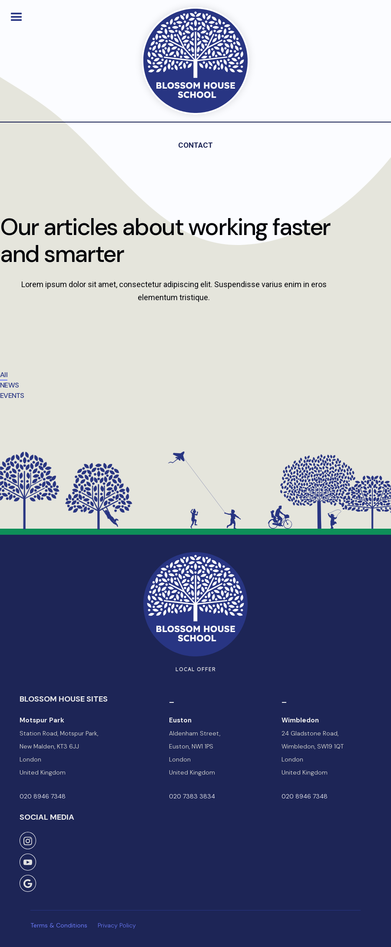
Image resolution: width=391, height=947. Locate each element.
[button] (16, 17)
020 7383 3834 (192, 796)
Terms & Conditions (58, 925)
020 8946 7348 (43, 796)
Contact (195, 145)
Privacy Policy (117, 925)
